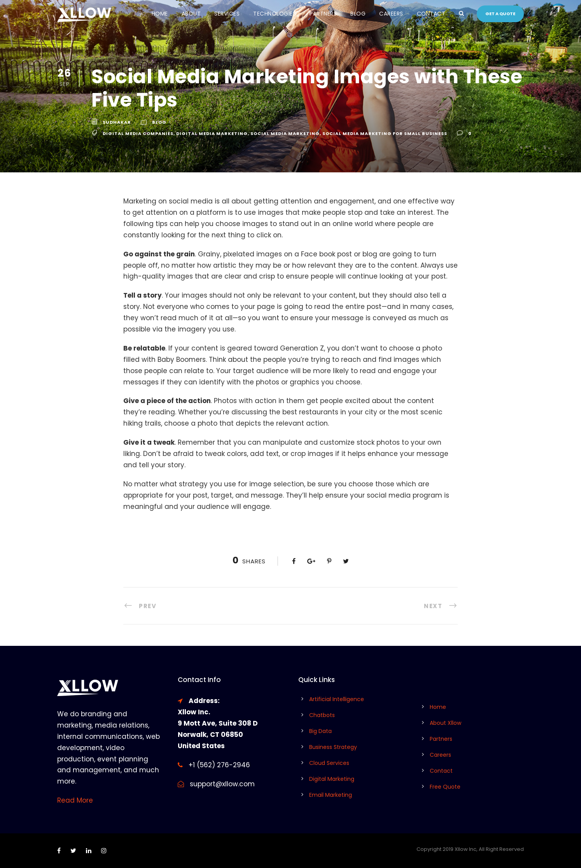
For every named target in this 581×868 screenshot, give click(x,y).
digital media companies (138, 133)
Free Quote (445, 787)
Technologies (274, 14)
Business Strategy (333, 747)
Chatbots (322, 715)
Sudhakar (117, 122)
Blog (358, 14)
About (191, 14)
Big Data (320, 731)
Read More (75, 800)
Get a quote (500, 14)
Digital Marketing (331, 779)
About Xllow (445, 723)
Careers (391, 14)
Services (227, 14)
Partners (323, 14)
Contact (431, 14)
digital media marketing (212, 133)
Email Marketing (330, 795)
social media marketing (285, 133)
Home (160, 14)
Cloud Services (329, 763)
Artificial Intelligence (336, 699)
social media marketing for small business (384, 133)
